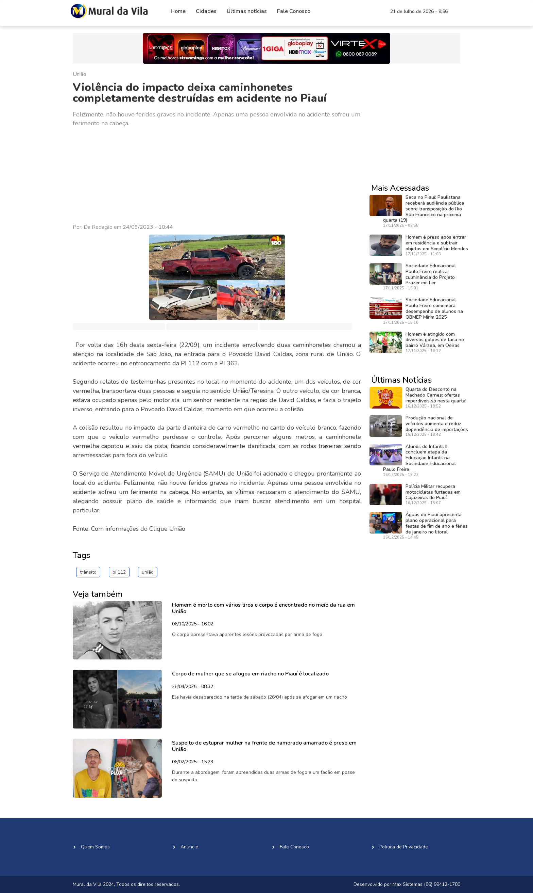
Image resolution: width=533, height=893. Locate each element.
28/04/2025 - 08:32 (192, 687)
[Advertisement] (217, 175)
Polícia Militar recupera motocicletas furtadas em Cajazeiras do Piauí (433, 492)
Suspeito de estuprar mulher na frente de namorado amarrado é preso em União (264, 746)
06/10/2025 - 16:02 (192, 624)
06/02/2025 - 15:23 (192, 762)
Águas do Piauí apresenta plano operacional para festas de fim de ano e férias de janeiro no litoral (437, 523)
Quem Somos (95, 847)
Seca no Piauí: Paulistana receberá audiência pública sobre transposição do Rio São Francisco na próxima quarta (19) (423, 208)
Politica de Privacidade (403, 847)
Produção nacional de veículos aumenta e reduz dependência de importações (437, 424)
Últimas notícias (247, 11)
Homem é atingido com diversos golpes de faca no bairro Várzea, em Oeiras (435, 340)
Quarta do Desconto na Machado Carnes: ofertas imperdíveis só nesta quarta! (436, 395)
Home (178, 11)
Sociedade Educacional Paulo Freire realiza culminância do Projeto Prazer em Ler (431, 274)
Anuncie (189, 847)
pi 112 (119, 572)
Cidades (206, 11)
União (79, 74)
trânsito (88, 572)
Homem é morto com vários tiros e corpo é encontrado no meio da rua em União (263, 608)
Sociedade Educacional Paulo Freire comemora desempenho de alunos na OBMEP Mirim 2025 (434, 308)
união (148, 572)
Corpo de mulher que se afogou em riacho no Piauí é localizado (250, 673)
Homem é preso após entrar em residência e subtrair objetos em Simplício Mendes (437, 243)
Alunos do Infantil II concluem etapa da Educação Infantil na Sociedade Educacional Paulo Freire (419, 458)
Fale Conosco (293, 11)
